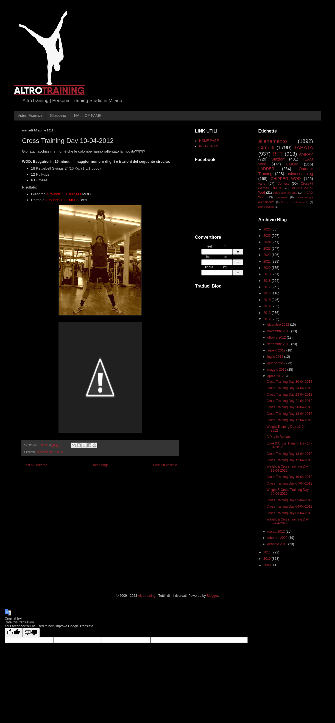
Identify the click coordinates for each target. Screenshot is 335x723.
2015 (267, 300)
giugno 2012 (276, 363)
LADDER (266, 169)
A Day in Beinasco (279, 437)
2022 (267, 255)
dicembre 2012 (278, 325)
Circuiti (58, 452)
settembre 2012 (279, 344)
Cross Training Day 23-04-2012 (289, 394)
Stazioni (278, 159)
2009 (267, 565)
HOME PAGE (209, 141)
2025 (267, 236)
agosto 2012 (276, 350)
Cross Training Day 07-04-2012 (289, 483)
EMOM (292, 164)
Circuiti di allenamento (294, 202)
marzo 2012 (276, 531)
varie (262, 183)
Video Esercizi (30, 115)
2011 (267, 552)
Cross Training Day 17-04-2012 (289, 420)
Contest (283, 183)
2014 (267, 306)
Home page (100, 465)
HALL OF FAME (88, 115)
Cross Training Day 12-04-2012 (289, 460)
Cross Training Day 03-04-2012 (289, 513)
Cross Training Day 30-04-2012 (289, 382)
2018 (267, 281)
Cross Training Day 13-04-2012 (289, 454)
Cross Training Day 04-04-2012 (289, 506)
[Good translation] (13, 632)
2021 (267, 261)
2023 (267, 249)
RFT (277, 154)
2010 (267, 559)
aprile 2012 (275, 376)
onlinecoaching (300, 173)
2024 (267, 242)
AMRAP (306, 154)
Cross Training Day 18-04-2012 (289, 414)
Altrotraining (146, 596)
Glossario (58, 115)
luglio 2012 (275, 357)
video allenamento (285, 192)
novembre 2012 (279, 331)
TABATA (303, 147)
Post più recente (35, 465)
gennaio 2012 (277, 544)
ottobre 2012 (277, 337)
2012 (267, 319)
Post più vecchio (165, 465)
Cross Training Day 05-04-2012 (289, 500)
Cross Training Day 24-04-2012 (289, 388)
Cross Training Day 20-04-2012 (289, 407)
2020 (267, 268)
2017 (267, 287)
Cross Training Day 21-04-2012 (289, 401)
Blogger (212, 596)
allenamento (45, 452)
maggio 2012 (277, 370)
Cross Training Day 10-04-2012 (289, 477)
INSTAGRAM (208, 146)
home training (266, 206)
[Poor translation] (31, 632)
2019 (267, 274)
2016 (267, 293)
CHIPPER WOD (285, 178)
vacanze (281, 197)
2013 (267, 313)
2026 (267, 229)
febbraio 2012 (277, 538)
